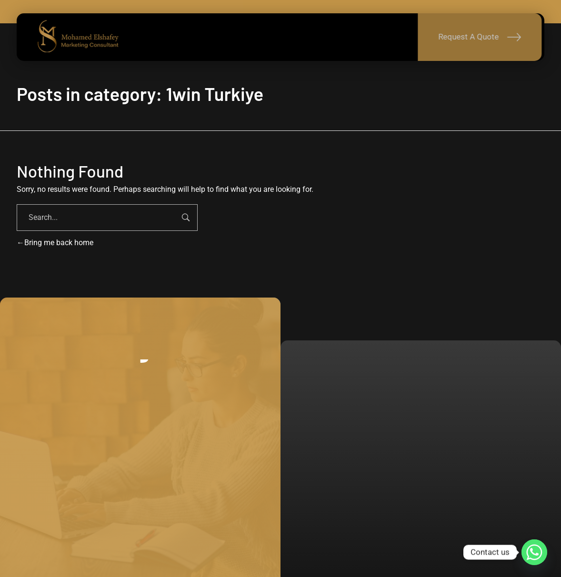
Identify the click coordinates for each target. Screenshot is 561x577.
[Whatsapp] (534, 552)
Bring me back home (55, 242)
